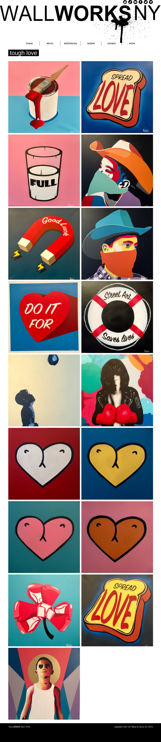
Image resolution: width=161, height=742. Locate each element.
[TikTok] (130, 2)
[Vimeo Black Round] (151, 2)
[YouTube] (135, 2)
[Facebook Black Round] (141, 2)
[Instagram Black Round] (125, 2)
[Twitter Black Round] (146, 2)
